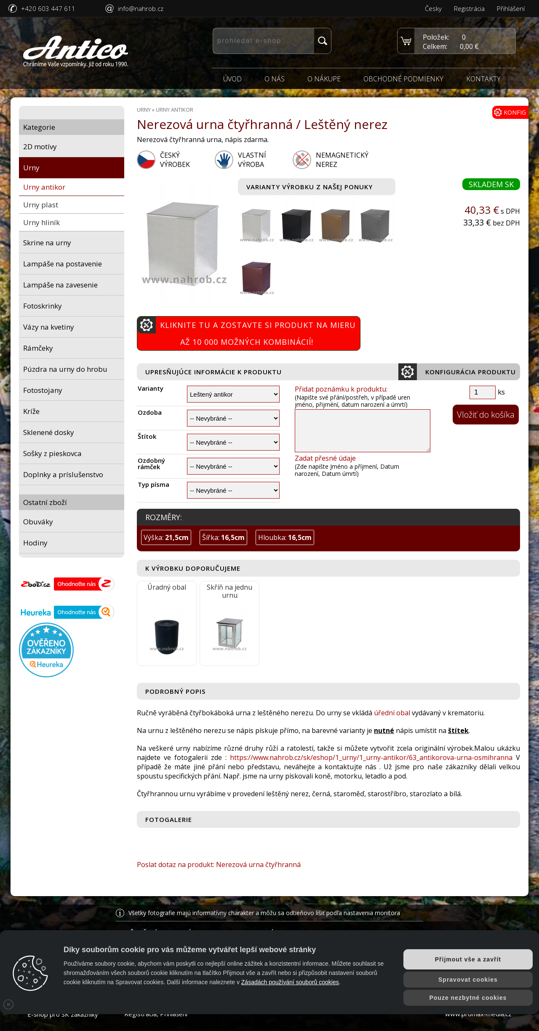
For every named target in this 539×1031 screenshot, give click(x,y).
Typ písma (153, 485)
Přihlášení (511, 8)
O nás (274, 78)
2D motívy (40, 146)
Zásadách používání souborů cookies (290, 982)
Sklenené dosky (48, 432)
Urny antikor (44, 187)
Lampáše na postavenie (62, 263)
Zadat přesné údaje (325, 458)
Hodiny (35, 543)
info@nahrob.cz (140, 8)
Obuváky (38, 521)
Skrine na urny (47, 242)
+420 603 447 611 (48, 8)
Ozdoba (150, 412)
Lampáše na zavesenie (60, 285)
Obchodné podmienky (403, 78)
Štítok (147, 436)
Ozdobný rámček (151, 463)
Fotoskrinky (42, 306)
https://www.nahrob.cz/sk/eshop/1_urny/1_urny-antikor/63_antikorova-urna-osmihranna (371, 757)
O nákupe (324, 78)
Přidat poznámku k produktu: (341, 389)
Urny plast (40, 204)
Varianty (150, 388)
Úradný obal (166, 587)
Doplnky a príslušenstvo (63, 474)
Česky (433, 8)
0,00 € (469, 46)
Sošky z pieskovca (52, 453)
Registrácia (469, 8)
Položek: (436, 37)
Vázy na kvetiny (48, 327)
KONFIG (510, 112)
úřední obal (392, 712)
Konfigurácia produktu (457, 371)
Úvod (232, 78)
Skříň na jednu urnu (229, 591)
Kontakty (483, 78)
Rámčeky (38, 348)
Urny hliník (41, 222)
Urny (31, 167)
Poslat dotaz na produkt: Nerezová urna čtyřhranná (219, 864)
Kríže (31, 411)
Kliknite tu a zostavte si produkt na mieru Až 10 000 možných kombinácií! (246, 332)
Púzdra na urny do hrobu (65, 369)
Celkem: (435, 46)
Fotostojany (42, 390)
